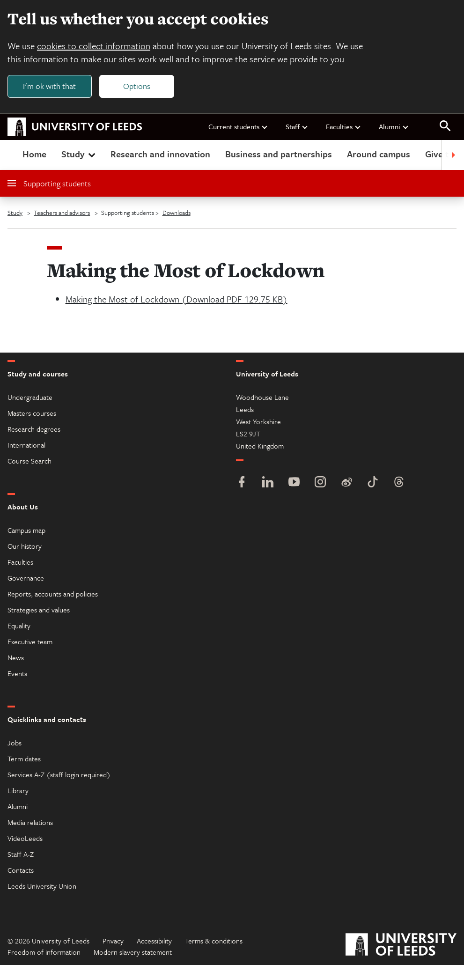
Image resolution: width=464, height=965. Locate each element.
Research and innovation (160, 153)
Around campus (378, 153)
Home (34, 153)
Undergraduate (29, 397)
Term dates (24, 758)
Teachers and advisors (62, 212)
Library (18, 790)
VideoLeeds (25, 838)
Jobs (14, 742)
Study (79, 153)
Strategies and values (38, 609)
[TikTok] (372, 483)
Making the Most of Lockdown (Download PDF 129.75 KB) (176, 299)
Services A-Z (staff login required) (58, 774)
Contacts (20, 870)
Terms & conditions (214, 941)
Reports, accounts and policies (52, 594)
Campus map (26, 530)
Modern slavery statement (133, 952)
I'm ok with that (49, 86)
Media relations (30, 822)
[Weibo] (346, 483)
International (26, 445)
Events (17, 673)
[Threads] (398, 483)
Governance (25, 578)
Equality (18, 625)
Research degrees (33, 429)
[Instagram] (320, 483)
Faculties (343, 126)
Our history (24, 546)
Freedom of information (44, 952)
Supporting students (49, 183)
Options (136, 86)
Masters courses (31, 413)
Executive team (29, 641)
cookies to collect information (93, 45)
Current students (238, 126)
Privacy (113, 941)
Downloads (176, 212)
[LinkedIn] (267, 483)
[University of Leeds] (401, 945)
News (15, 657)
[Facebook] (241, 483)
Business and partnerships (278, 153)
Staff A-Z (20, 854)
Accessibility (154, 941)
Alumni (394, 126)
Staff (297, 126)
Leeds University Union (41, 886)
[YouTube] (294, 483)
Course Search (29, 461)
